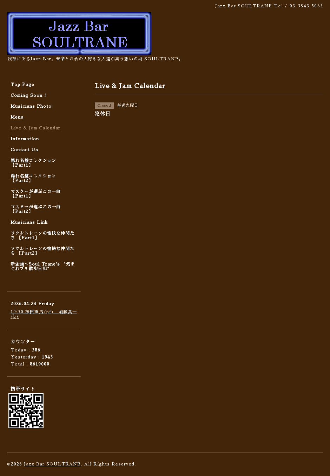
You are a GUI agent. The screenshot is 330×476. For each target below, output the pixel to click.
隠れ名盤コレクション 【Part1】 (33, 163)
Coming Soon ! (28, 95)
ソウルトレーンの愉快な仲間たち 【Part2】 (42, 251)
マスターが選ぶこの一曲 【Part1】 (36, 193)
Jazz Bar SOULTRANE (52, 464)
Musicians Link (29, 222)
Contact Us (24, 150)
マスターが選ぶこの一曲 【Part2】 (36, 209)
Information (25, 139)
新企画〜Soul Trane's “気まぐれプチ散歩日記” (43, 266)
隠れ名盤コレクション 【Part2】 (33, 178)
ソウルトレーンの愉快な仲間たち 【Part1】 (42, 235)
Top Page (22, 84)
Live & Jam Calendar (35, 128)
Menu (17, 117)
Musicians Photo (31, 106)
